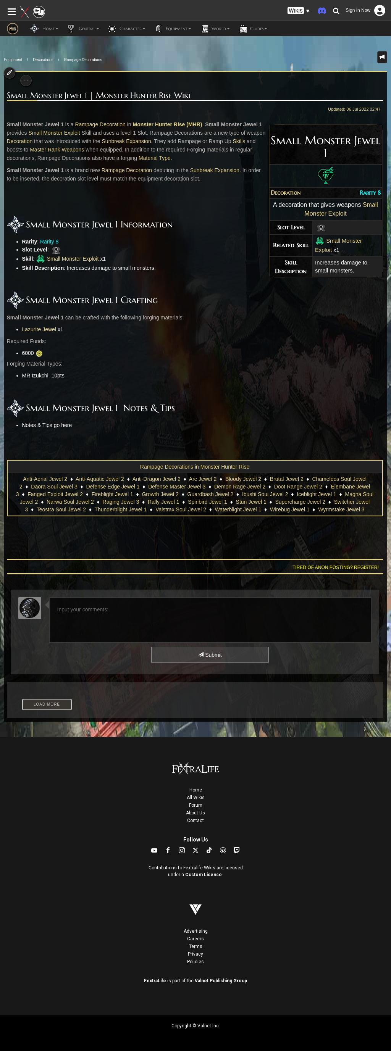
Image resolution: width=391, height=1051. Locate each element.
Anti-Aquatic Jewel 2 (100, 479)
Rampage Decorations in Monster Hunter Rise (194, 467)
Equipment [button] (172, 28)
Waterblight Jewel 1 (238, 509)
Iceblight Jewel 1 (316, 494)
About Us (195, 813)
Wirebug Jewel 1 (290, 509)
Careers (195, 938)
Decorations (43, 60)
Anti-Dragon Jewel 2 (156, 479)
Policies (195, 961)
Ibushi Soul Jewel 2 (265, 494)
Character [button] (126, 28)
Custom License (203, 874)
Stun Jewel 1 (251, 502)
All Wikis (196, 797)
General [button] (82, 28)
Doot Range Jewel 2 (298, 487)
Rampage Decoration (100, 124)
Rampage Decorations (83, 60)
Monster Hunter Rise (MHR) (167, 124)
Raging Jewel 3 (121, 502)
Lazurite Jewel (39, 329)
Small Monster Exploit (54, 133)
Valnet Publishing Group (221, 980)
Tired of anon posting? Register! (335, 567)
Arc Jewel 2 (203, 479)
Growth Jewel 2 (160, 494)
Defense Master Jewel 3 (176, 487)
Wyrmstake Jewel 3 (341, 509)
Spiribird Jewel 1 (207, 502)
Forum (195, 805)
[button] (298, 11)
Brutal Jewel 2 (287, 479)
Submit (209, 655)
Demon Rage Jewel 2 (239, 487)
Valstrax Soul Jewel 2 (180, 509)
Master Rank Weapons (57, 150)
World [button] (214, 28)
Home (195, 790)
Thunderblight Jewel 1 (120, 509)
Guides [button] (252, 28)
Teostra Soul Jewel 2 (61, 509)
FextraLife (155, 980)
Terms (195, 946)
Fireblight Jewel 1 (112, 494)
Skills (239, 141)
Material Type (155, 158)
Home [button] (44, 28)
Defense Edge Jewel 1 (112, 487)
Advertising (196, 931)
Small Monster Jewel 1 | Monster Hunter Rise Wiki (99, 95)
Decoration (286, 192)
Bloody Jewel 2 (243, 479)
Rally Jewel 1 (163, 502)
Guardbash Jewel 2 (210, 494)
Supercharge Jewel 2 (300, 502)
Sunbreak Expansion (126, 141)
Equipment (13, 60)
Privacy (195, 954)
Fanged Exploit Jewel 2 (55, 494)
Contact (195, 820)
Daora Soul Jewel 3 (54, 487)
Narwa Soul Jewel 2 (70, 502)
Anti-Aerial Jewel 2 (45, 479)
